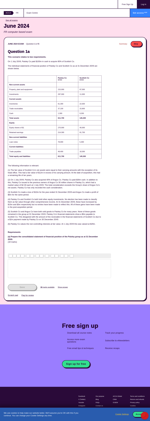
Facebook (81, 396)
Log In (143, 4)
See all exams (12, 20)
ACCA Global (117, 396)
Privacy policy (135, 402)
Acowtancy (16, 4)
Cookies (133, 406)
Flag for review (27, 295)
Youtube (81, 402)
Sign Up (127, 4)
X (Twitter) (81, 399)
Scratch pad (13, 295)
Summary (123, 44)
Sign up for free (76, 363)
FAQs (97, 402)
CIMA (115, 399)
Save (22, 287)
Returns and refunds (137, 399)
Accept (139, 414)
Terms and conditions (137, 396)
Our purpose (100, 396)
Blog (97, 399)
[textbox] (59, 268)
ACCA (8, 13)
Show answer (63, 287)
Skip (136, 44)
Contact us (99, 406)
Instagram (81, 406)
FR (17, 13)
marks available (47, 287)
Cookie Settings (122, 414)
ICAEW (115, 402)
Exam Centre (32, 13)
